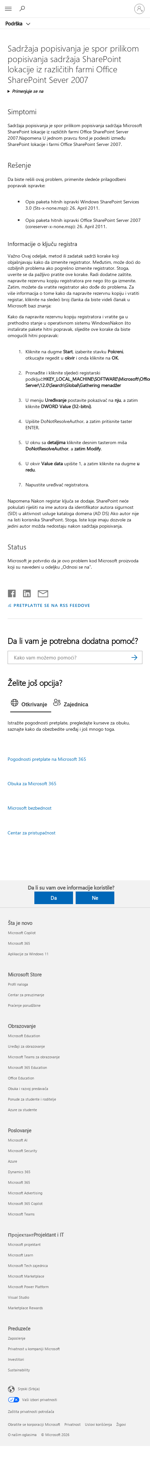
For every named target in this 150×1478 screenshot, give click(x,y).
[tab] (30, 704)
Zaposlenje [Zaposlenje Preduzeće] (16, 1338)
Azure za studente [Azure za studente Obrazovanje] (22, 1109)
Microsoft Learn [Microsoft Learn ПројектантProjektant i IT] (20, 1254)
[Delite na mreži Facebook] (12, 592)
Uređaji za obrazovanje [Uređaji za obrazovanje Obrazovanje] (26, 1046)
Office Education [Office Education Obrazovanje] (21, 1077)
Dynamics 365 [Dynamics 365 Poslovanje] (19, 1171)
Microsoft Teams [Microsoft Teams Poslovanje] (21, 1214)
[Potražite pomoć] (23, 8)
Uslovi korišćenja (98, 1424)
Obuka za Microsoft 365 (32, 783)
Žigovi (121, 1424)
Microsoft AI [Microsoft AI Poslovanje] (17, 1140)
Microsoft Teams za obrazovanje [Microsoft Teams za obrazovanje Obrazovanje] (34, 1056)
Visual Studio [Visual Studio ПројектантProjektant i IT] (18, 1297)
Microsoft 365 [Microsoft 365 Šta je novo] (19, 943)
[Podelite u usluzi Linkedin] (24, 592)
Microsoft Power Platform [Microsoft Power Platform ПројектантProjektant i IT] (28, 1286)
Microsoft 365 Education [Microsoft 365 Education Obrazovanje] (27, 1067)
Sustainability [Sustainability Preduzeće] (19, 1369)
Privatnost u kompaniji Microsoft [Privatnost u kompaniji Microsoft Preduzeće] (34, 1348)
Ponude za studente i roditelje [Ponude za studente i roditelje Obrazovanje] (32, 1099)
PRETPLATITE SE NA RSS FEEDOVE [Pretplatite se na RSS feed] (52, 605)
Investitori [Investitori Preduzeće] (16, 1359)
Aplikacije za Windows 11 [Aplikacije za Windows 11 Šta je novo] (28, 953)
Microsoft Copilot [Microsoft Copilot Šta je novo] (22, 932)
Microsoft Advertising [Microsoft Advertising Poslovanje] (25, 1192)
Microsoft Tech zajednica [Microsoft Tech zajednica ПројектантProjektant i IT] (28, 1265)
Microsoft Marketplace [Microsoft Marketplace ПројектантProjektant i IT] (26, 1276)
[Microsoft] (75, 5)
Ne (95, 898)
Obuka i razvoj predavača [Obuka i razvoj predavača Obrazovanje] (28, 1088)
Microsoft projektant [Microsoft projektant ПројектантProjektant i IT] (24, 1244)
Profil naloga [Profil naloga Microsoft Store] (18, 984)
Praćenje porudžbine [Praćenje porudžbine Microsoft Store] (24, 1005)
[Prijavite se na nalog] (139, 9)
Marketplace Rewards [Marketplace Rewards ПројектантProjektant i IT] (25, 1307)
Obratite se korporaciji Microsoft (34, 1424)
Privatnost (72, 1424)
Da (54, 898)
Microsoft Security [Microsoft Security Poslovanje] (22, 1150)
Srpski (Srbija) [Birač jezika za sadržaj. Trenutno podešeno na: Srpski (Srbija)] (29, 1388)
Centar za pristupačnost (32, 832)
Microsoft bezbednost (30, 808)
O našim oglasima (22, 1434)
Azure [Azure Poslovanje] (12, 1161)
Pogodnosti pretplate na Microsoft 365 (47, 759)
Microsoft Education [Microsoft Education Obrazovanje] (24, 1035)
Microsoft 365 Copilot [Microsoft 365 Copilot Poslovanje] (25, 1203)
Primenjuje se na (27, 91)
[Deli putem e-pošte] (40, 592)
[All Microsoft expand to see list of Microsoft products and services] (8, 9)
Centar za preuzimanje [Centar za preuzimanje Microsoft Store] (26, 994)
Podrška (14, 23)
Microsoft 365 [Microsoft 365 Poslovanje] (19, 1182)
